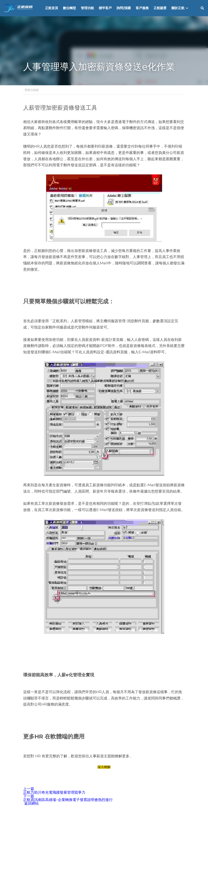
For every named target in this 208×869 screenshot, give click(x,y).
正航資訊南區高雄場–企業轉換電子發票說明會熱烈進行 (68, 800)
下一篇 (28, 796)
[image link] (18, 8)
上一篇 (28, 789)
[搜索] (202, 8)
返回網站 (31, 803)
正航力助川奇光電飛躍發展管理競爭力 (54, 792)
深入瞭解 (104, 767)
